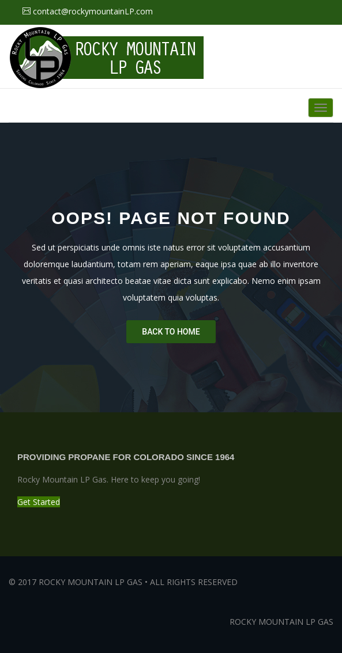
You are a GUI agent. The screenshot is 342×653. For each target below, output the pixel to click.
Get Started (38, 501)
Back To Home (171, 331)
